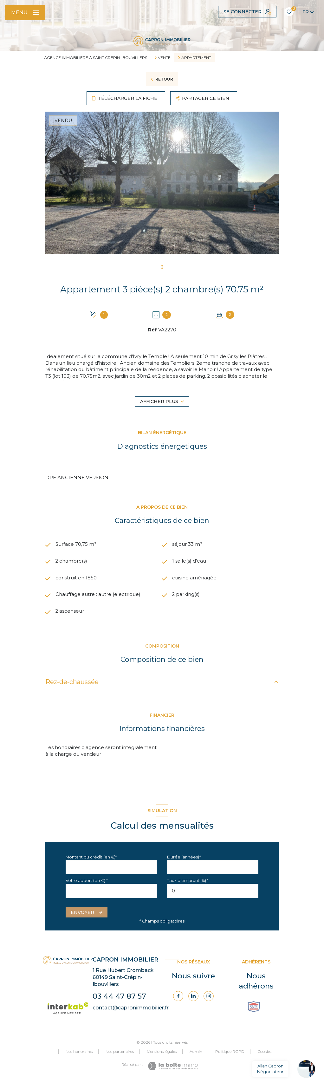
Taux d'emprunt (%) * (188, 880)
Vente (164, 58)
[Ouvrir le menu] (25, 12)
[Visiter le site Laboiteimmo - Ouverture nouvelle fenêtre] (172, 1066)
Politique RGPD (229, 1051)
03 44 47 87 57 (119, 996)
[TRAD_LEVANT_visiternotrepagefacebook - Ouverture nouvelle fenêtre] (178, 996)
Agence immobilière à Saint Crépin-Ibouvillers (95, 57)
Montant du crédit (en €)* (91, 857)
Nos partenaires (120, 1051)
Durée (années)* (184, 857)
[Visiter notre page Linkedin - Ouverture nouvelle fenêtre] (193, 996)
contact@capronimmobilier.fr (131, 1008)
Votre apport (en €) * (87, 880)
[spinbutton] (212, 891)
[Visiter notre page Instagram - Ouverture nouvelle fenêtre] (209, 996)
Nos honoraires (79, 1051)
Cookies (264, 1052)
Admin (196, 1051)
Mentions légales (162, 1051)
